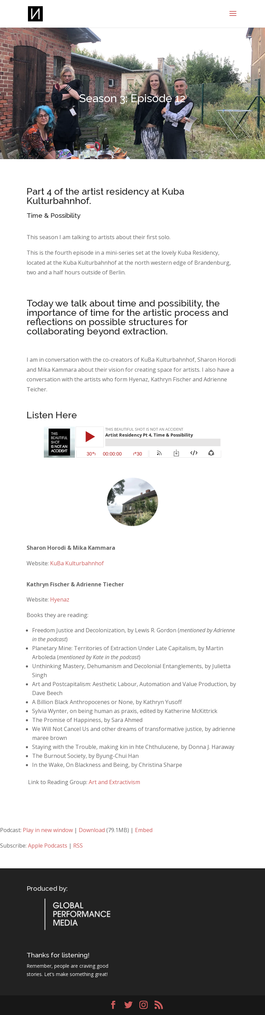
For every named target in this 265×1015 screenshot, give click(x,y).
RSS (78, 845)
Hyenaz (59, 599)
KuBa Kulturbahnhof (77, 563)
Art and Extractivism (114, 782)
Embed (144, 830)
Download (92, 830)
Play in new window (48, 830)
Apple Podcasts (47, 845)
